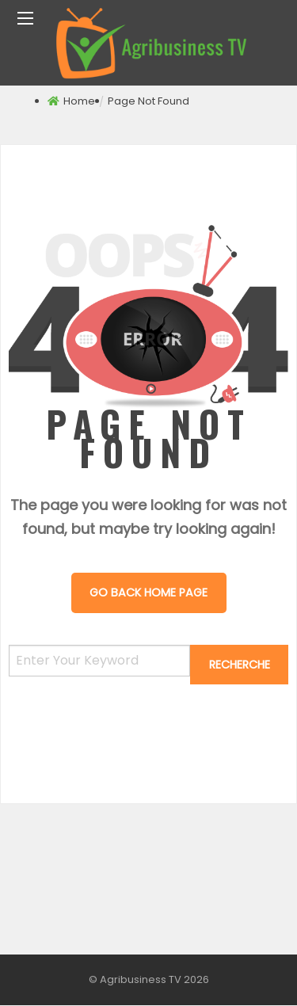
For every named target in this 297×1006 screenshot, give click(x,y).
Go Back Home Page (148, 592)
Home (79, 101)
